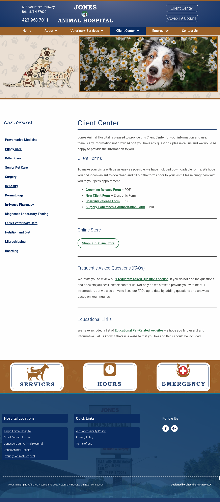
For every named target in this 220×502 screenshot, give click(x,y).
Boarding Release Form (103, 205)
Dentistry (11, 190)
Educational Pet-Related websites (139, 335)
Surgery (11, 181)
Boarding (11, 255)
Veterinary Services (87, 30)
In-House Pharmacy (19, 209)
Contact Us (190, 31)
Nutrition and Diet (17, 237)
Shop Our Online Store (98, 247)
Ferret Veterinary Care (21, 227)
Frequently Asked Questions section (141, 283)
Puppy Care (13, 153)
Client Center (127, 30)
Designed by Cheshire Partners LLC (191, 488)
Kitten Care (13, 162)
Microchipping (15, 246)
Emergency (160, 31)
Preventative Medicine (21, 144)
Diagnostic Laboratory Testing (26, 218)
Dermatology (14, 199)
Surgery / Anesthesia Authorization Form (115, 211)
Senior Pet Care (16, 172)
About (51, 30)
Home (27, 31)
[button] (110, 14)
